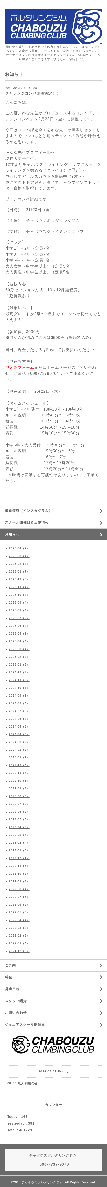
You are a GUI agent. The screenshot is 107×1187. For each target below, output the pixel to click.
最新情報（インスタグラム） (28, 511)
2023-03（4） (19, 835)
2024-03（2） (19, 742)
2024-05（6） (19, 726)
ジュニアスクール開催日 (25, 1024)
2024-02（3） (19, 749)
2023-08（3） (19, 796)
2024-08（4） (19, 703)
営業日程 (12, 989)
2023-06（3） (19, 811)
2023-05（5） (19, 819)
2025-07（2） (19, 618)
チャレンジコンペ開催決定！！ (32, 93)
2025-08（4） (19, 610)
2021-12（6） (19, 951)
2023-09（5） (19, 788)
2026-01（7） (19, 571)
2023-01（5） (19, 850)
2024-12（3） (19, 672)
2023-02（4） (19, 842)
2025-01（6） (19, 664)
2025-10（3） (19, 595)
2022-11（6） (19, 866)
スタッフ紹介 (16, 1001)
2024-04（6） (19, 734)
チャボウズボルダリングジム (42, 1182)
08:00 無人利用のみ (22, 1083)
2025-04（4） (19, 641)
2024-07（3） (19, 711)
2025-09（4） (19, 602)
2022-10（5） (19, 873)
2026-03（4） (19, 556)
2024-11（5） (19, 680)
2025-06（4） (19, 626)
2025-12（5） (19, 579)
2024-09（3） (19, 695)
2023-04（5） (19, 827)
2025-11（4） (19, 587)
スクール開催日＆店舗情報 (27, 522)
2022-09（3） (19, 881)
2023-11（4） (19, 773)
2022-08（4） (19, 889)
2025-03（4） (19, 649)
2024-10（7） (19, 687)
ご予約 (10, 965)
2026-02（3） (19, 564)
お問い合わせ (16, 1013)
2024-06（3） (19, 718)
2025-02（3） (19, 657)
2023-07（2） (19, 804)
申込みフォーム (19, 367)
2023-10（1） (19, 780)
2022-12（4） (19, 858)
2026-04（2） (19, 548)
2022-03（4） (19, 928)
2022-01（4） (19, 943)
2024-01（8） (19, 757)
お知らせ (12, 534)
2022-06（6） (19, 904)
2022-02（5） (19, 935)
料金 (8, 977)
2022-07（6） (19, 897)
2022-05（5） (19, 912)
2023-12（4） (19, 765)
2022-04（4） (19, 920)
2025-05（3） (19, 633)
